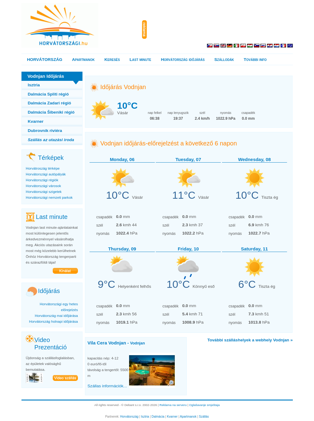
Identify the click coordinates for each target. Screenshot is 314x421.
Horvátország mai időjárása (56, 316)
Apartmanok (83, 59)
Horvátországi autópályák (46, 174)
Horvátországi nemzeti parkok (49, 197)
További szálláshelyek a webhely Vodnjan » (250, 340)
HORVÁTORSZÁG (44, 59)
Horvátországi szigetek (44, 192)
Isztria (34, 85)
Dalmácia (157, 416)
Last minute (140, 59)
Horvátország (129, 416)
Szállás (204, 416)
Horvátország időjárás (183, 59)
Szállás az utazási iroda (51, 139)
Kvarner (36, 121)
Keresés (112, 59)
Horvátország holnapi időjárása (53, 321)
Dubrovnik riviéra (45, 130)
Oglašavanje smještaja (204, 405)
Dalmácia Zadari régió (49, 103)
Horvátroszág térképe (42, 168)
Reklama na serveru (173, 405)
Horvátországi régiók (42, 180)
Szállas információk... (107, 386)
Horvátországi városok (43, 186)
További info (255, 59)
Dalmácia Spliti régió (48, 94)
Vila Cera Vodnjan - (116, 342)
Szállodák (224, 59)
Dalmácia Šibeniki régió (51, 112)
